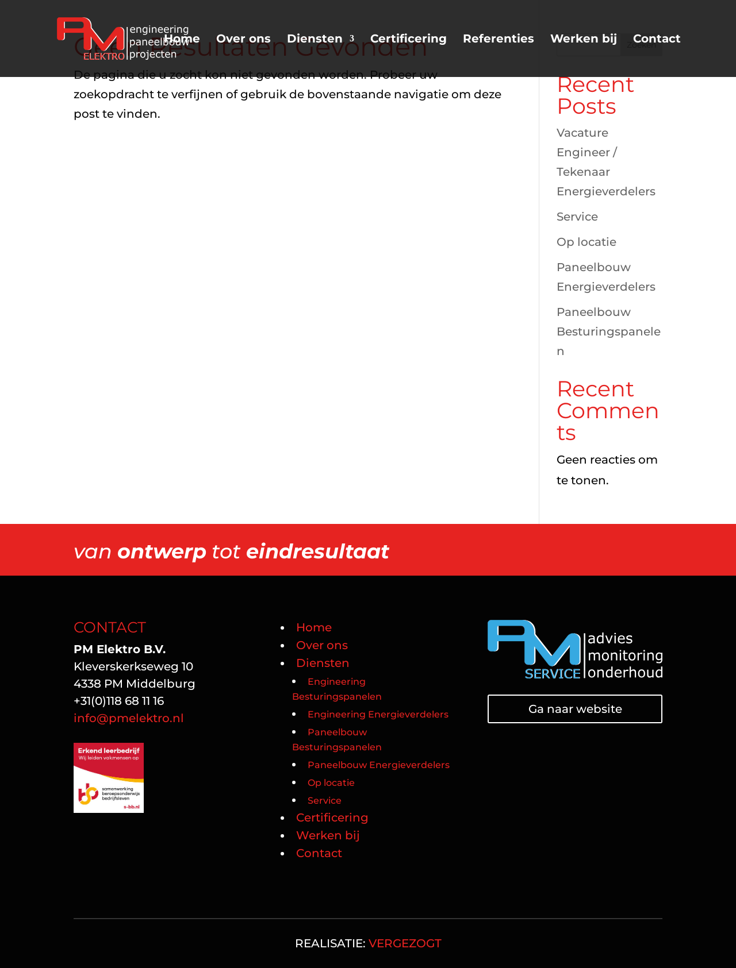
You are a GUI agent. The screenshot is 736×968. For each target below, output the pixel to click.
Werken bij (583, 39)
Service (577, 216)
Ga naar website (575, 709)
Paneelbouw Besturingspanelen (609, 331)
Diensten (315, 39)
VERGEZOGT (405, 943)
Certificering (408, 39)
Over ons (243, 39)
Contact (657, 39)
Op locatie (586, 242)
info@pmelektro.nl (130, 718)
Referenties (498, 39)
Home (182, 39)
